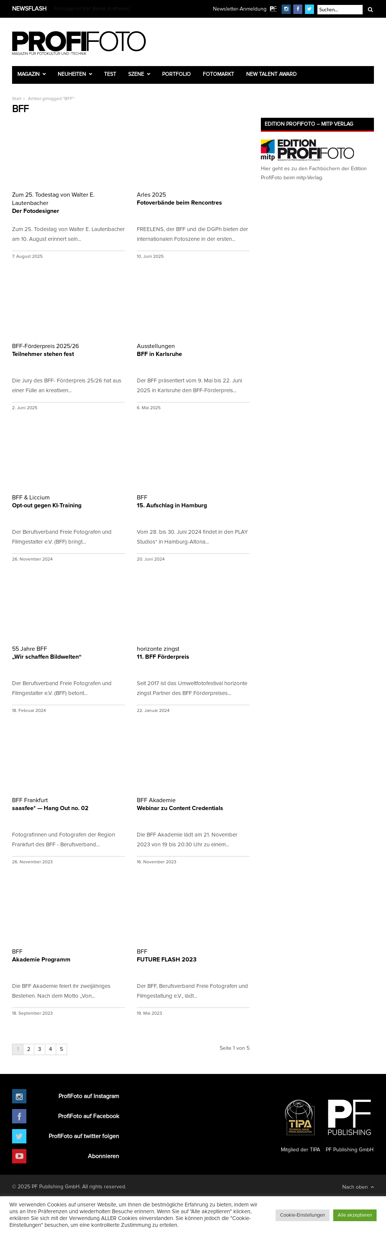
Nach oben (358, 1187)
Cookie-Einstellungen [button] (302, 1215)
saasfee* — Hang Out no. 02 (68, 803)
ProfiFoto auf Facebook (88, 1116)
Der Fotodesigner (68, 202)
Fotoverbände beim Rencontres (193, 198)
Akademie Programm (68, 955)
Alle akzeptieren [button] (355, 1215)
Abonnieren (103, 1156)
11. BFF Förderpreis (193, 652)
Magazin (28, 74)
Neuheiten (72, 74)
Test (110, 74)
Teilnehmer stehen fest (68, 349)
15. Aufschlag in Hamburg (193, 500)
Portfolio (176, 74)
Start (16, 99)
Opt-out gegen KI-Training (68, 500)
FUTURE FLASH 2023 (193, 955)
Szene (136, 74)
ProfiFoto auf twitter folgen (84, 1136)
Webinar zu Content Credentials (193, 803)
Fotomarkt (218, 74)
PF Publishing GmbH (349, 1122)
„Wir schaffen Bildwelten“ (68, 652)
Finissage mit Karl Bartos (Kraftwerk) (92, 8)
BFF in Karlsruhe (193, 349)
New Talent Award (271, 74)
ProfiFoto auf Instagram (88, 1096)
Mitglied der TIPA (300, 1122)
